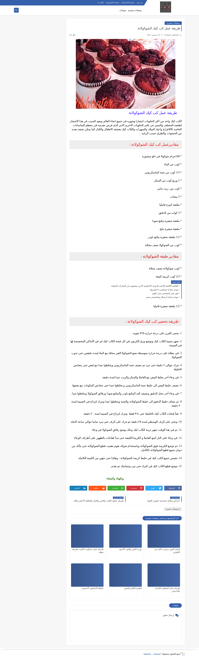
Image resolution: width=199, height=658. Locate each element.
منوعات (122, 10)
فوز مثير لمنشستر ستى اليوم (165, 293)
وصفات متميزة (134, 10)
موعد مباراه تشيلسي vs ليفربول (164, 289)
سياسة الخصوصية (112, 2)
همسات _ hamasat (152, 654)
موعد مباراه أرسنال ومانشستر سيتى (162, 297)
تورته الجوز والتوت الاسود (130, 549)
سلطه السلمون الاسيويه (93, 588)
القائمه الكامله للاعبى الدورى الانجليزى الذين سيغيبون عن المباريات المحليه (144, 286)
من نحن (140, 2)
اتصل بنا (101, 2)
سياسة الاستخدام (128, 2)
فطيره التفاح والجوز (133, 588)
